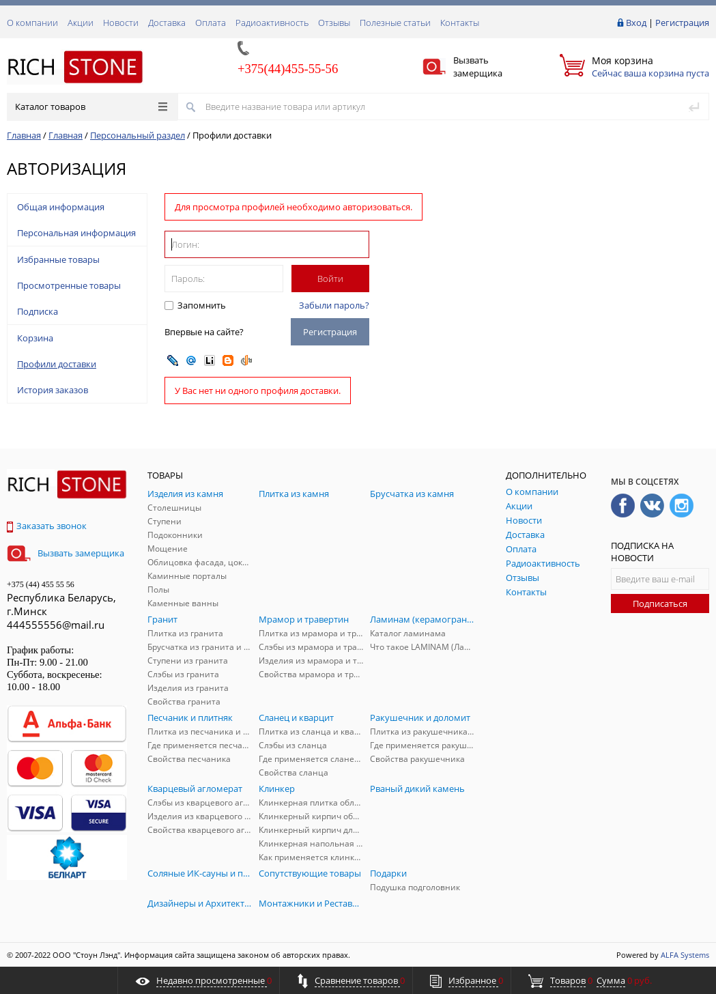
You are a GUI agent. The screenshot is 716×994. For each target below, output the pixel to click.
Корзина (35, 338)
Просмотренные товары (69, 285)
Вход (636, 22)
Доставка (167, 22)
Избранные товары (58, 259)
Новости (121, 22)
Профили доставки (56, 364)
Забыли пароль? (334, 305)
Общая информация (60, 207)
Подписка (37, 311)
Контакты (459, 22)
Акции (81, 22)
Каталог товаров (91, 106)
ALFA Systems (685, 955)
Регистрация (682, 22)
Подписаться (660, 603)
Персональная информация (76, 233)
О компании (32, 22)
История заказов (52, 390)
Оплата (210, 22)
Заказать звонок (47, 526)
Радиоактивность (272, 22)
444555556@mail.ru (55, 624)
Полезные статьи (395, 22)
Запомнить (200, 305)
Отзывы (334, 22)
